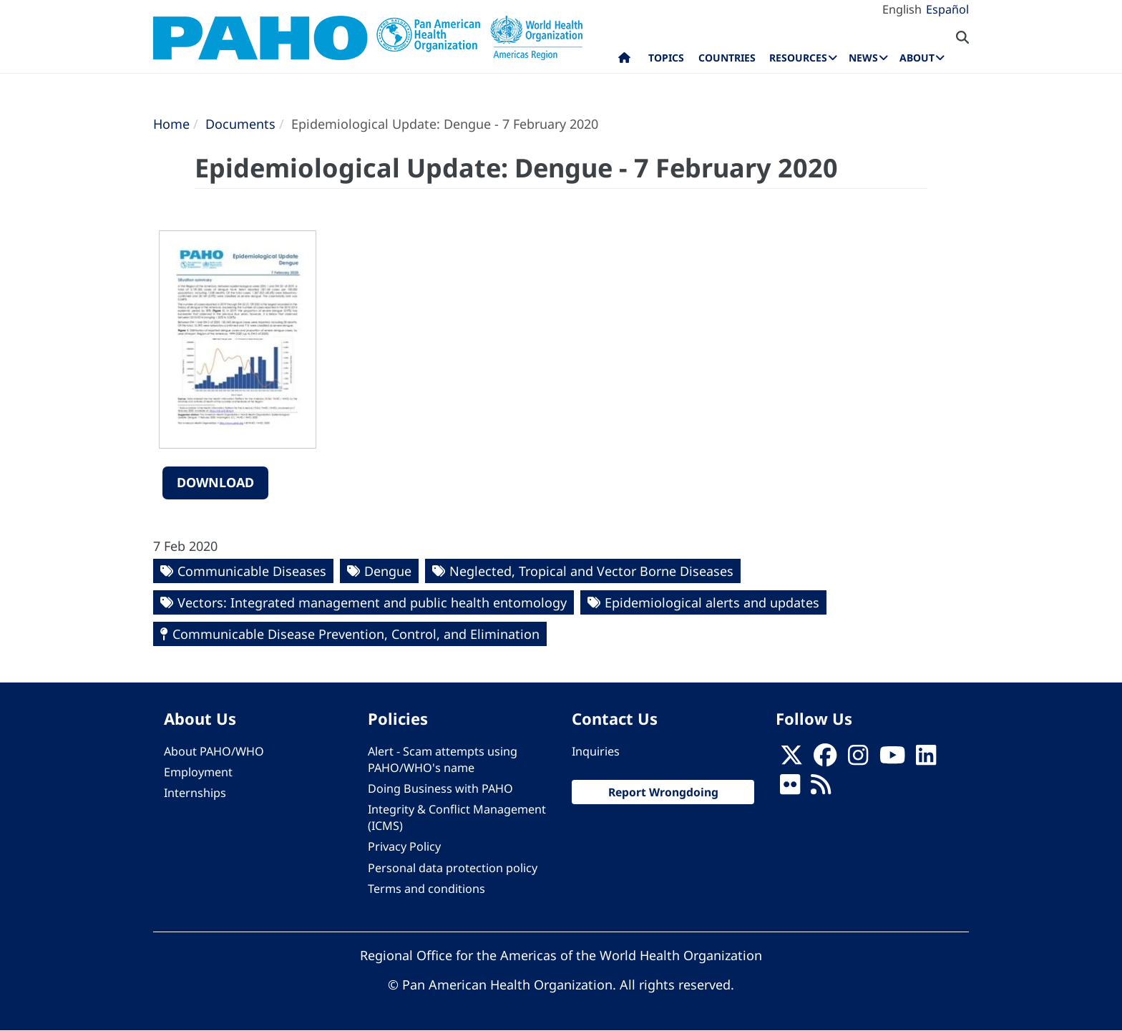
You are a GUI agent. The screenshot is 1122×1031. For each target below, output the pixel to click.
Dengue (387, 571)
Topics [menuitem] (666, 57)
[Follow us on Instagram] (858, 759)
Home (171, 123)
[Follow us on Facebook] (825, 759)
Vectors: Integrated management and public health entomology (372, 602)
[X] (791, 759)
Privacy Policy (404, 846)
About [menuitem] (917, 57)
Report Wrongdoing (663, 792)
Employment (198, 772)
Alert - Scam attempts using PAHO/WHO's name (442, 759)
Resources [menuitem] (798, 57)
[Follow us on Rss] (821, 788)
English (902, 9)
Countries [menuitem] (727, 57)
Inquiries (596, 751)
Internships (195, 793)
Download (215, 482)
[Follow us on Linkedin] (926, 759)
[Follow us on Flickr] (790, 788)
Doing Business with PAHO (440, 788)
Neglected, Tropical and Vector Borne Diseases (591, 571)
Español (947, 9)
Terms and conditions (426, 888)
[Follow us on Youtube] (892, 759)
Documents (240, 123)
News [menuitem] (863, 57)
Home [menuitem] (624, 60)
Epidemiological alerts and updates (712, 602)
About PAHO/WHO (214, 751)
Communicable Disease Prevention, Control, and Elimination (356, 633)
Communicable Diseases (251, 571)
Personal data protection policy (452, 868)
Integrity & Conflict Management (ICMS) (457, 817)
